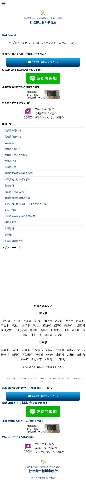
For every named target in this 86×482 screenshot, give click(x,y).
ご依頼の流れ (10, 375)
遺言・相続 (10, 210)
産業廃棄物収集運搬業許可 (19, 173)
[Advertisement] (43, 271)
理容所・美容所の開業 (16, 155)
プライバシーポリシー (27, 375)
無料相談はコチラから (43, 61)
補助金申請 (10, 222)
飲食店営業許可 (13, 149)
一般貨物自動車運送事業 (17, 179)
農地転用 (9, 185)
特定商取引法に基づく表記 (60, 375)
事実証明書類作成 (14, 240)
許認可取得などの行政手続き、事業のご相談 (43, 463)
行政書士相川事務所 (43, 22)
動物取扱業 (10, 167)
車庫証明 (9, 228)
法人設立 (9, 142)
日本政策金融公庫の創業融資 (20, 216)
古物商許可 (10, 161)
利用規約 (42, 375)
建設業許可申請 (13, 130)
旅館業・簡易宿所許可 (16, 191)
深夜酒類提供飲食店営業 (17, 198)
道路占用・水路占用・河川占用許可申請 (26, 204)
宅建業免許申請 (13, 136)
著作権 (8, 234)
